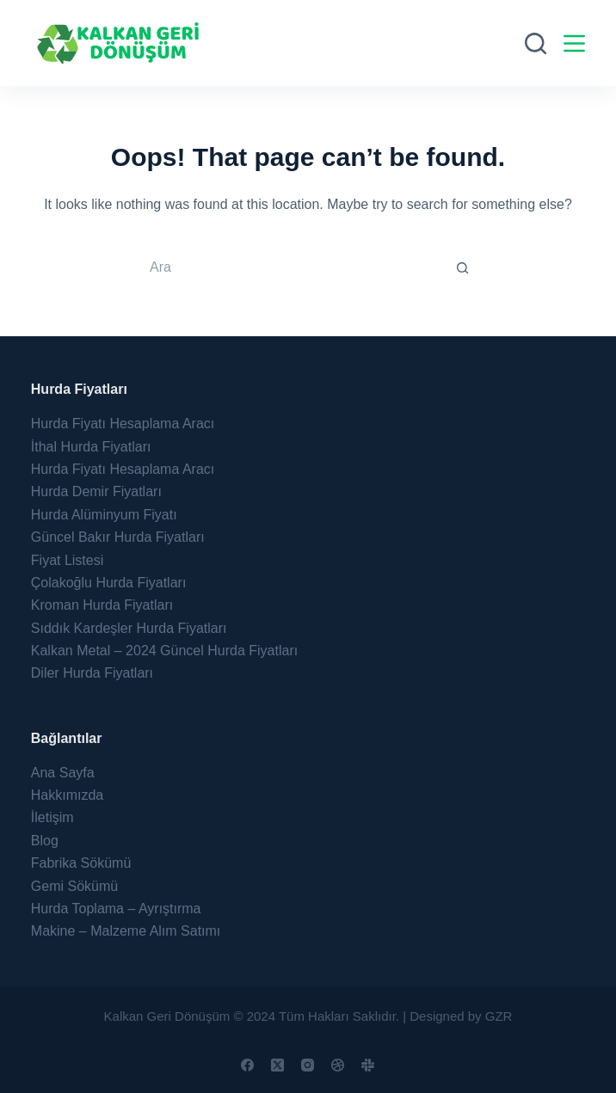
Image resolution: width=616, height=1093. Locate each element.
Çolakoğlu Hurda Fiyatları (109, 582)
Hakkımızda (67, 795)
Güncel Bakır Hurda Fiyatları (118, 537)
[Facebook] (247, 1065)
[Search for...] (291, 267)
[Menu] (574, 43)
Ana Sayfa (63, 772)
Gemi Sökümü (74, 886)
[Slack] (367, 1065)
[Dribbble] (337, 1065)
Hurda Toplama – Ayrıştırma (116, 908)
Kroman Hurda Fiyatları (102, 605)
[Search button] (463, 267)
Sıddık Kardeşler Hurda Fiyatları (129, 628)
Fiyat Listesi (67, 560)
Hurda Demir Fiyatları (96, 491)
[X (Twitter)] (277, 1065)
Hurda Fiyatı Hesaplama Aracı (122, 423)
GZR (499, 1016)
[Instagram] (307, 1065)
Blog (45, 840)
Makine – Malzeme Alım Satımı (126, 931)
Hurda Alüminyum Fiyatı (104, 514)
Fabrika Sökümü (81, 863)
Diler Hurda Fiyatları (92, 673)
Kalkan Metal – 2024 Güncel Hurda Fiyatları (164, 650)
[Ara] (535, 43)
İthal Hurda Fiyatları (91, 446)
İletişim (52, 817)
